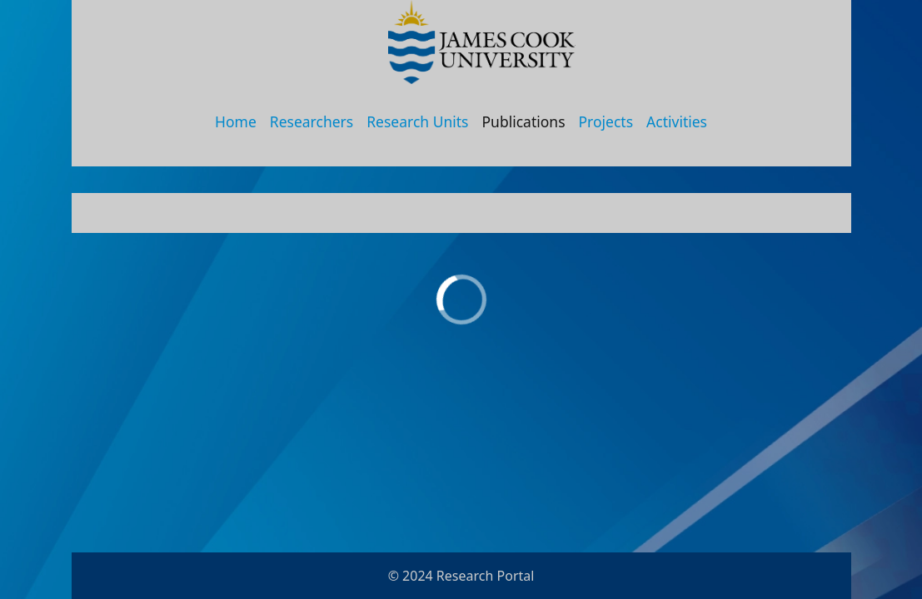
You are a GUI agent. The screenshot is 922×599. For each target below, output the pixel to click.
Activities (676, 121)
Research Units (417, 121)
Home (236, 121)
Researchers (311, 121)
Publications (524, 121)
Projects (606, 121)
